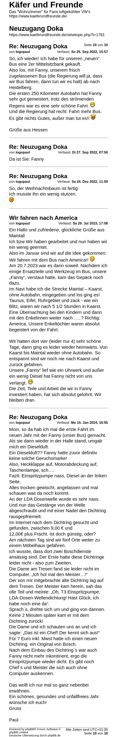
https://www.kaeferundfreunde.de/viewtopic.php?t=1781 (57, 35)
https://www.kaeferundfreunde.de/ (38, 16)
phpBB (29, 729)
